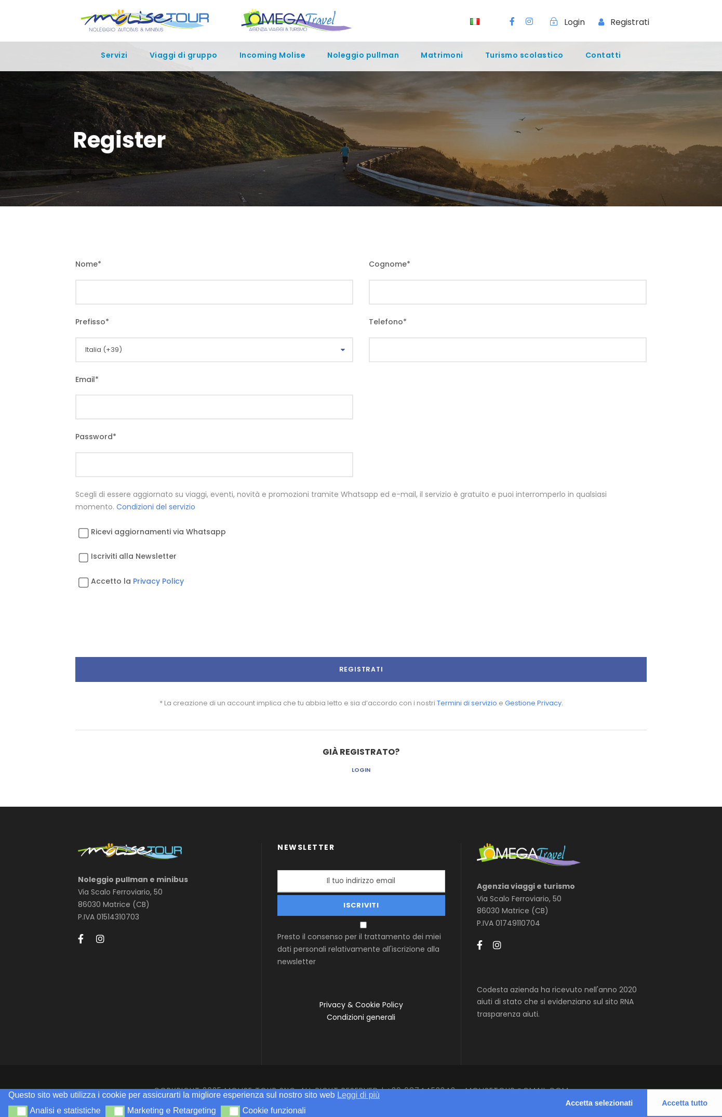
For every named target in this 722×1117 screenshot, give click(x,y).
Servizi (114, 55)
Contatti (603, 55)
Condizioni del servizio (155, 507)
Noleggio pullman (363, 55)
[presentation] (154, 631)
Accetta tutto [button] (684, 1103)
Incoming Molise (272, 55)
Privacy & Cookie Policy (361, 1005)
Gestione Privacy (533, 703)
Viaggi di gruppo (184, 55)
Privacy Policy (158, 581)
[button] (18, 1111)
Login (361, 770)
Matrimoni (442, 55)
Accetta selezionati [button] (599, 1103)
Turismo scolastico (524, 55)
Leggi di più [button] (358, 1094)
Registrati (629, 22)
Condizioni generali (361, 1017)
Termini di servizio (467, 703)
